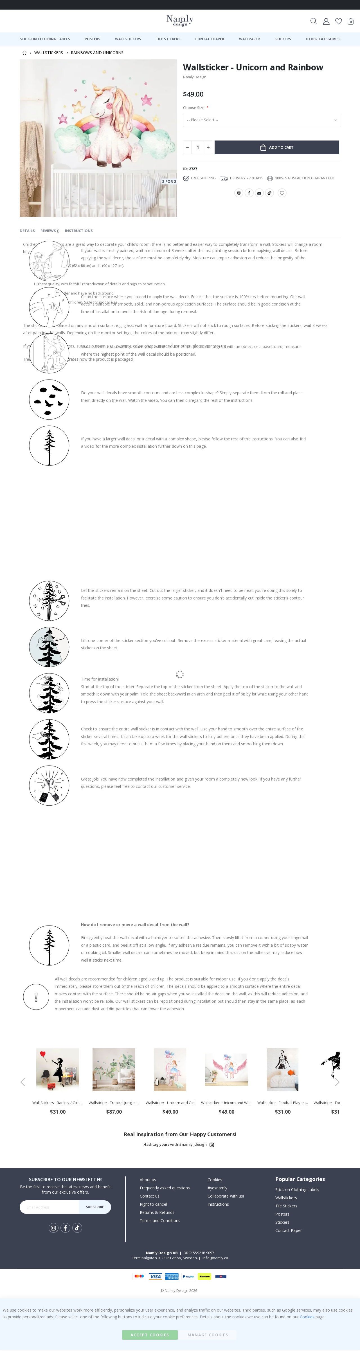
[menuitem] (45, 39)
